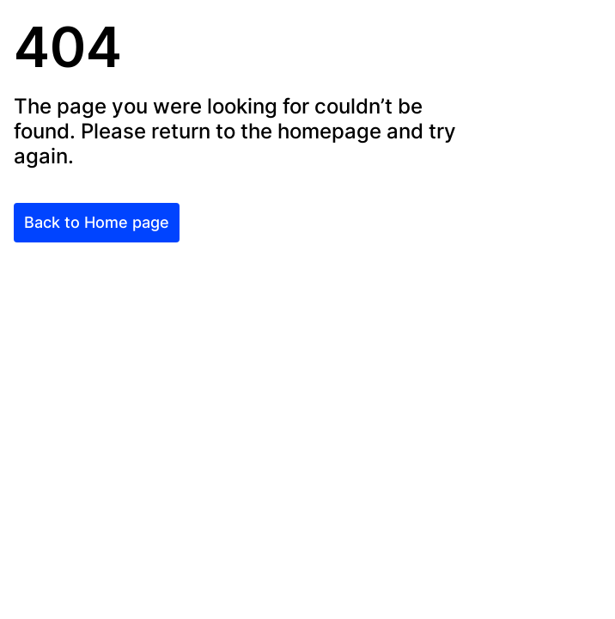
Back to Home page (96, 222)
